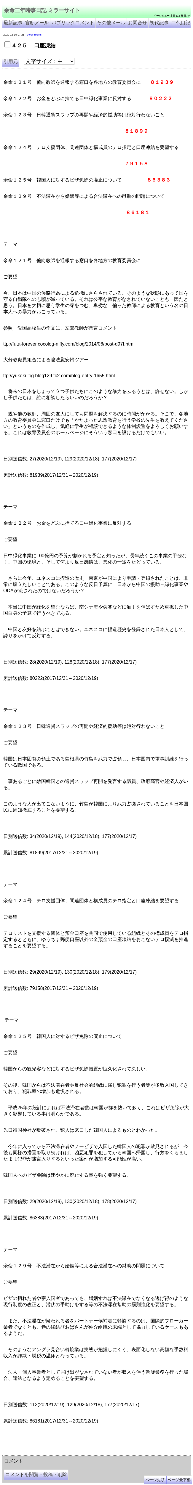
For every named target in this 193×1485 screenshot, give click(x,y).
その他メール (111, 22)
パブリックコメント (73, 22)
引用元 (11, 61)
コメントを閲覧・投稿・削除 (36, 1474)
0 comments (34, 34)
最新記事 (13, 22)
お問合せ (137, 22)
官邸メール (37, 22)
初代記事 (159, 22)
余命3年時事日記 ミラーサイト (101, 1453)
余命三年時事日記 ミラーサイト (42, 10)
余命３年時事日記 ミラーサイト (62, 1453)
